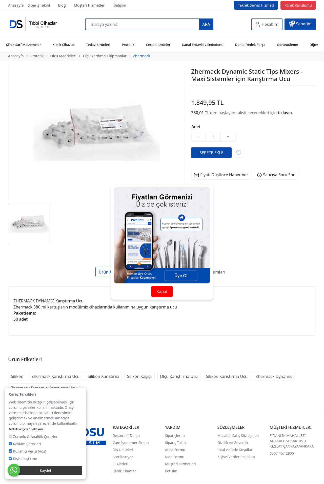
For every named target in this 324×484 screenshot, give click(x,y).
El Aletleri (120, 463)
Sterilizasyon (123, 456)
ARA (206, 24)
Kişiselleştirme (23, 458)
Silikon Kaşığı (139, 376)
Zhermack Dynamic (274, 376)
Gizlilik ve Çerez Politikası (26, 429)
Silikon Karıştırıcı (103, 376)
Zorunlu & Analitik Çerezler (33, 436)
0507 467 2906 (282, 453)
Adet (195, 126)
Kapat (161, 291)
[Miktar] (213, 137)
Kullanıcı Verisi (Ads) (27, 451)
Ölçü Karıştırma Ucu (179, 376)
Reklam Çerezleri (25, 443)
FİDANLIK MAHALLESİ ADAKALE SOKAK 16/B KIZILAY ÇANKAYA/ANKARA (292, 441)
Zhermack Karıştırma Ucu (55, 376)
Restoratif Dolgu (126, 435)
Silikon (17, 376)
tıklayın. (285, 112)
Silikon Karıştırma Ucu (227, 376)
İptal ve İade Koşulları (235, 449)
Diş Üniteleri (123, 449)
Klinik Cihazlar (124, 471)
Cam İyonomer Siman (131, 442)
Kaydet (45, 470)
